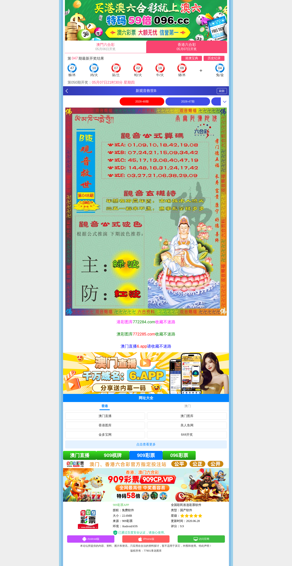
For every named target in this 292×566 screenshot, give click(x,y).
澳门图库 (186, 416)
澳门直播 (105, 416)
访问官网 (201, 539)
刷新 (222, 91)
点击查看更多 (146, 444)
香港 (104, 406)
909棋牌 (113, 455)
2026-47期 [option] (187, 101)
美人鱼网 (186, 425)
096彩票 (179, 455)
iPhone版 (146, 539)
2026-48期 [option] (141, 101)
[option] (146, 212)
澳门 (187, 406)
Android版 (90, 539)
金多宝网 (105, 434)
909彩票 (146, 455)
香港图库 (105, 425)
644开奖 (187, 434)
